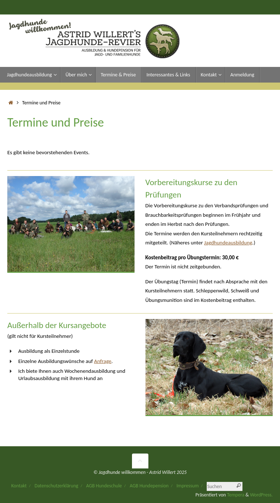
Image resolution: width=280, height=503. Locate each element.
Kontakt (19, 486)
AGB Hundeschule (104, 486)
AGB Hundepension (149, 486)
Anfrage (103, 361)
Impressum (187, 486)
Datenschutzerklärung (56, 486)
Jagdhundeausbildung (228, 242)
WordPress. (261, 495)
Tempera (236, 495)
